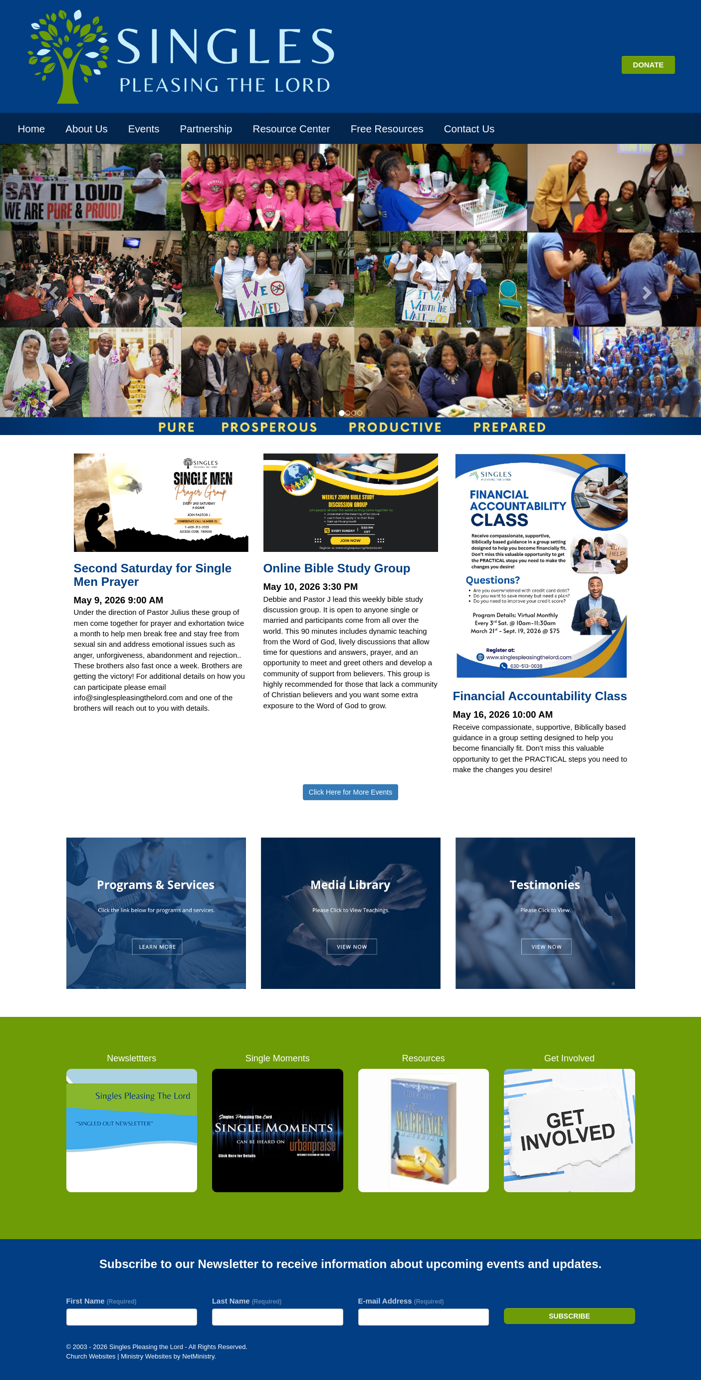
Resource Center (291, 128)
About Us (86, 128)
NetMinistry (198, 1356)
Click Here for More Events (350, 792)
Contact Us (469, 128)
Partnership (206, 128)
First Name (101, 1301)
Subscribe (569, 1316)
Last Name (246, 1301)
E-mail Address (401, 1301)
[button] (52, 289)
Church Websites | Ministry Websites (120, 1356)
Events (144, 128)
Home (31, 128)
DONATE (648, 64)
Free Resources (387, 128)
